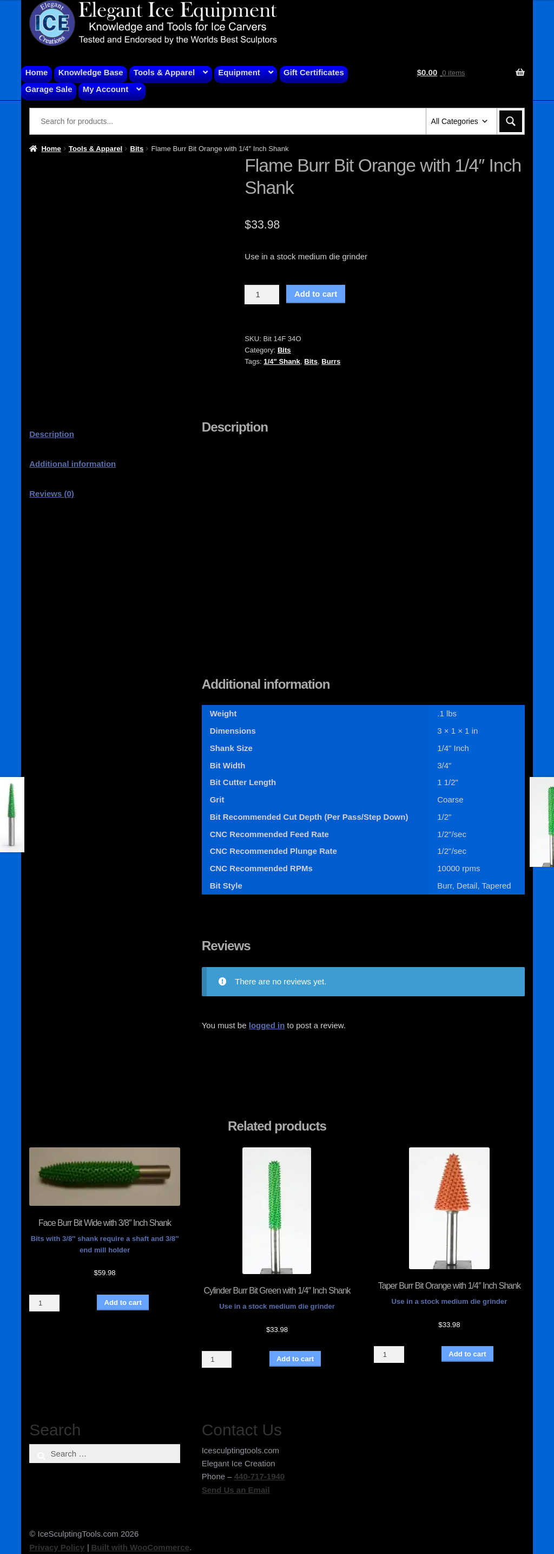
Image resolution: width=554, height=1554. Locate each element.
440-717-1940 (259, 1476)
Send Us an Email (236, 1489)
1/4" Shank (281, 361)
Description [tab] (51, 434)
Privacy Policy (56, 1547)
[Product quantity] (262, 294)
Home (36, 72)
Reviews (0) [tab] (51, 493)
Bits (136, 149)
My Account (105, 89)
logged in (267, 1025)
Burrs (330, 361)
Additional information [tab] (72, 463)
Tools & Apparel (164, 72)
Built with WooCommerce (140, 1547)
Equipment (239, 72)
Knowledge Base (90, 72)
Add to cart (315, 293)
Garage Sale (48, 89)
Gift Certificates (313, 72)
